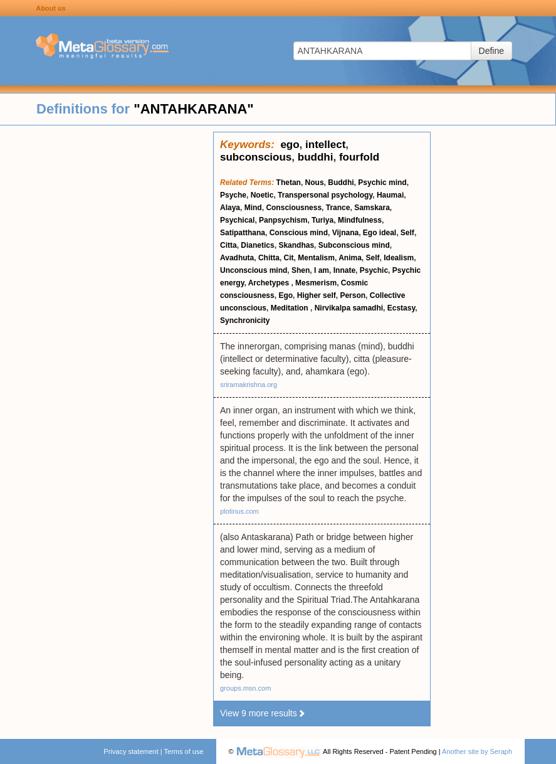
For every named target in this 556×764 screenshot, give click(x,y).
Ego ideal (379, 232)
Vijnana (345, 232)
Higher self (316, 295)
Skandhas (296, 245)
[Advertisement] (107, 320)
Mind (253, 207)
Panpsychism (283, 220)
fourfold (359, 157)
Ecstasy (401, 308)
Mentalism (316, 257)
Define (491, 51)
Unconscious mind (253, 270)
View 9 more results (263, 713)
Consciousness (294, 207)
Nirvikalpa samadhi (349, 308)
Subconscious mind (354, 245)
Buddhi (341, 182)
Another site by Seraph (477, 751)
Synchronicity (245, 320)
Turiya (322, 220)
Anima (350, 257)
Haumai (390, 195)
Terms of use (184, 751)
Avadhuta (237, 257)
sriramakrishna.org (248, 384)
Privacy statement (130, 751)
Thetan (288, 182)
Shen (300, 270)
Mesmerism (316, 283)
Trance (338, 207)
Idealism (399, 257)
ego (289, 145)
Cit (289, 257)
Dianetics (257, 245)
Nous (314, 182)
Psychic (374, 270)
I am (321, 270)
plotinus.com (239, 511)
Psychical (237, 220)
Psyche (233, 195)
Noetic (262, 195)
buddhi (315, 157)
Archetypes (269, 283)
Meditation (290, 308)
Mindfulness (360, 220)
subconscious (255, 157)
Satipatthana (242, 232)
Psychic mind (382, 182)
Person (352, 295)
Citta (228, 245)
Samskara (372, 207)
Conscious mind (299, 232)
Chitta (269, 257)
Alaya (230, 207)
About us (51, 8)
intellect (325, 145)
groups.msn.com (245, 688)
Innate (344, 270)
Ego (285, 295)
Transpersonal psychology (325, 195)
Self (407, 232)
